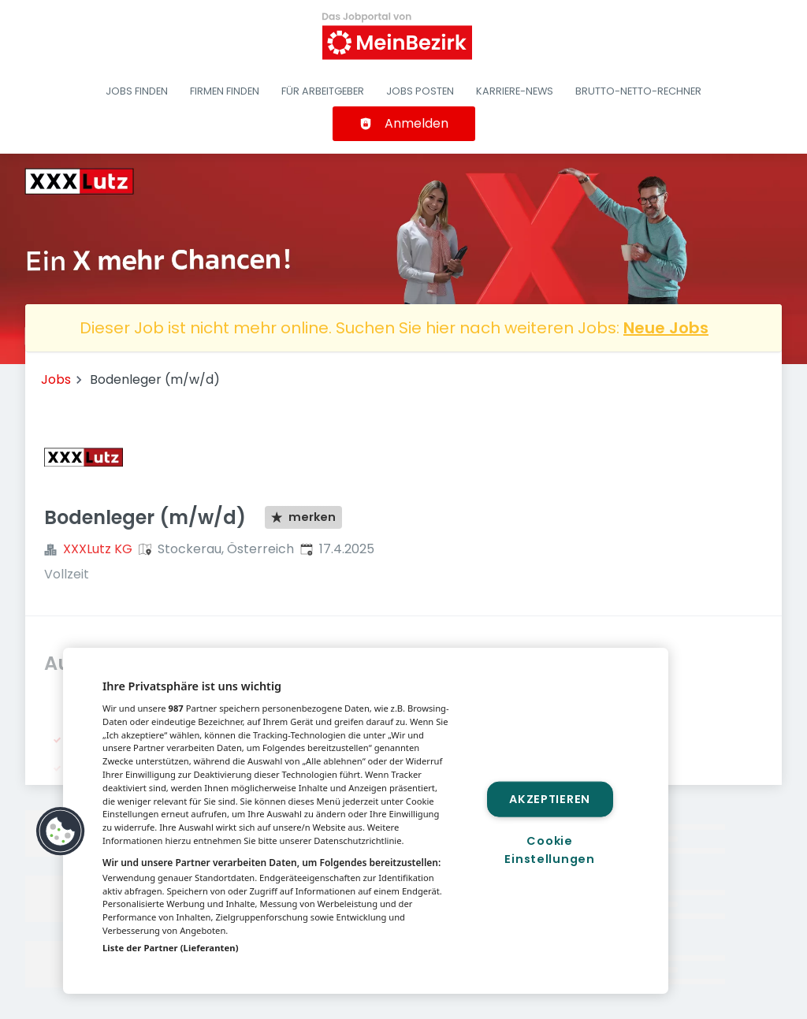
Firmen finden (224, 91)
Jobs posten (420, 91)
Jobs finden (137, 91)
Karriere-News (514, 91)
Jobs (56, 379)
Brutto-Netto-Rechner (638, 91)
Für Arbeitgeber (322, 91)
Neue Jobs (665, 328)
